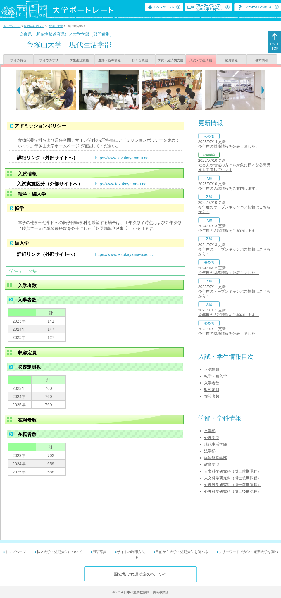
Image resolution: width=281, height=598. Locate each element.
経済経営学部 (215, 458)
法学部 (210, 451)
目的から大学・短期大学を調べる (182, 552)
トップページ (12, 26)
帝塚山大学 (56, 26)
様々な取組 (140, 60)
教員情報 (231, 60)
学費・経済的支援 (170, 60)
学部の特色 (18, 60)
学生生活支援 (79, 60)
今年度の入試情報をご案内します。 (228, 188)
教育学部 (211, 464)
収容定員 (211, 389)
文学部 (210, 431)
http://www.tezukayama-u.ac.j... (123, 184)
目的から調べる (34, 26)
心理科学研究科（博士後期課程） (232, 491)
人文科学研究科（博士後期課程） (232, 478)
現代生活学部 (215, 444)
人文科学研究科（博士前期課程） (232, 471)
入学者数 (211, 383)
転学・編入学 (215, 376)
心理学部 (211, 437)
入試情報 (211, 369)
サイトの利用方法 (131, 552)
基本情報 (261, 60)
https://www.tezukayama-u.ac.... (124, 158)
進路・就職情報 (109, 60)
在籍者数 (211, 396)
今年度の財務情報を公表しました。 (228, 146)
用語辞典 (99, 552)
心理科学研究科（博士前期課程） (232, 484)
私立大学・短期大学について (59, 552)
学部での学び (48, 60)
